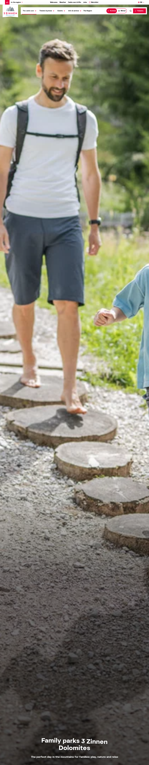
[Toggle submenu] (29, 10)
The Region (87, 11)
